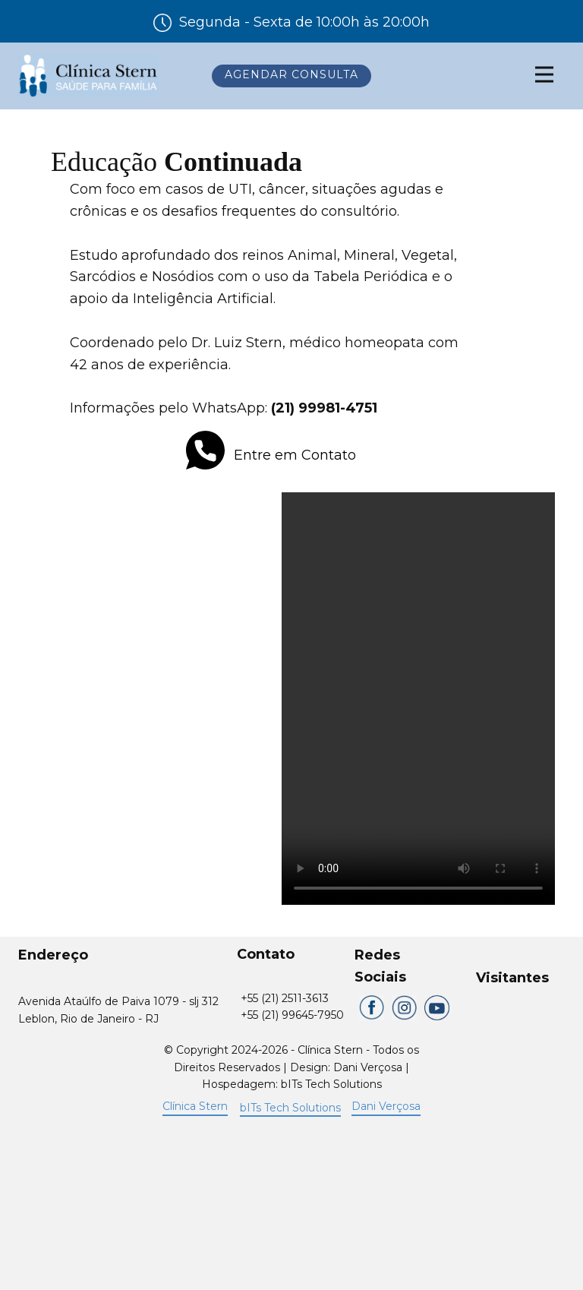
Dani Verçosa (386, 1106)
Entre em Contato (271, 455)
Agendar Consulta (291, 74)
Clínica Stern (195, 1106)
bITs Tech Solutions (290, 1108)
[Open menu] (544, 74)
